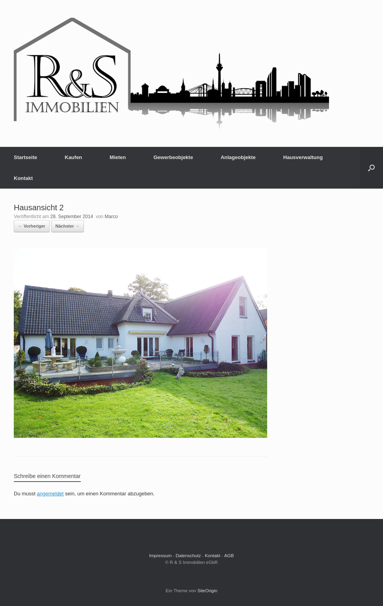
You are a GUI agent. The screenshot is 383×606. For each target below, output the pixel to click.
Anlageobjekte (238, 157)
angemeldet (50, 494)
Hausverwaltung (303, 157)
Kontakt (23, 178)
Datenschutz (188, 555)
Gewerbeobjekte (173, 157)
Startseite (25, 157)
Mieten (118, 157)
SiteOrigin (207, 590)
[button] (371, 168)
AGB (229, 555)
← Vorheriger (31, 226)
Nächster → (68, 226)
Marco (111, 216)
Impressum (160, 555)
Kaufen (73, 157)
